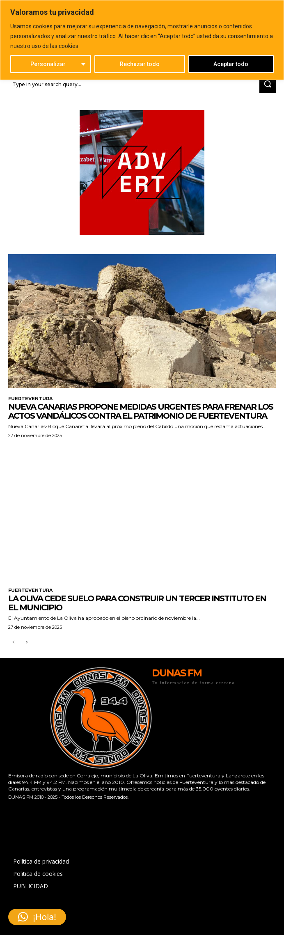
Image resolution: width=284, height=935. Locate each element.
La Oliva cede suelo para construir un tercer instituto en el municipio (137, 603)
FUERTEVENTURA (30, 398)
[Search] (267, 84)
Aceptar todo (230, 64)
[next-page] (26, 642)
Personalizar (48, 64)
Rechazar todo (140, 64)
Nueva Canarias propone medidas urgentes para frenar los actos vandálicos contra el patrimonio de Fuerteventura (140, 411)
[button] (37, 917)
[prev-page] (13, 642)
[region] (142, 40)
